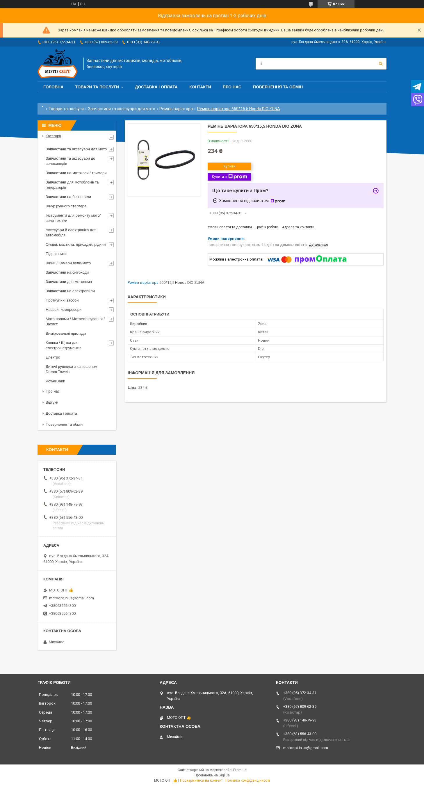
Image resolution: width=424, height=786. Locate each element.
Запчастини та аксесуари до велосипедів (70, 161)
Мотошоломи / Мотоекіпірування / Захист (75, 321)
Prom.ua (240, 770)
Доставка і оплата (156, 87)
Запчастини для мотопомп (69, 281)
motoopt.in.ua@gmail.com (71, 598)
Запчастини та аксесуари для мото (121, 108)
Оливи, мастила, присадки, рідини (76, 244)
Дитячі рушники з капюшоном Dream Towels (71, 369)
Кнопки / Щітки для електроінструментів (63, 345)
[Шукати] (380, 63)
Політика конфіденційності (247, 780)
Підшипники (56, 254)
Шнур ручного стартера (66, 206)
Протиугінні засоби (62, 300)
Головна (53, 87)
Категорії (53, 136)
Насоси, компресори (63, 309)
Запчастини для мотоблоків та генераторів (72, 185)
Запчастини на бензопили (68, 197)
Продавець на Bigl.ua (212, 775)
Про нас (232, 87)
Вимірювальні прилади (66, 333)
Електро (53, 357)
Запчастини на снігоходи (67, 272)
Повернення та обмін (278, 87)
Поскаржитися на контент (201, 780)
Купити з (229, 176)
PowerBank (55, 381)
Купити (229, 166)
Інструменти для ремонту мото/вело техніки (73, 218)
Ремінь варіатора (176, 108)
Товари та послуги (97, 87)
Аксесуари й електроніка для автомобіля (71, 232)
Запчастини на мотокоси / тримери (76, 173)
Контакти (200, 87)
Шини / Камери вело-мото (68, 263)
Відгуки (52, 402)
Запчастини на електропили (70, 291)
